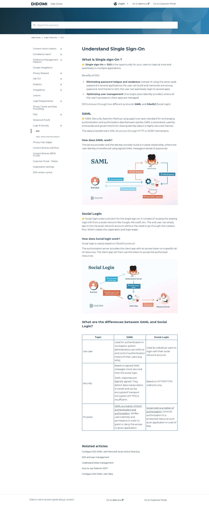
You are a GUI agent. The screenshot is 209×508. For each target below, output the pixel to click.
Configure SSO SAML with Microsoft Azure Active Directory (111, 451)
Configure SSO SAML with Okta (97, 474)
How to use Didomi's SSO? (95, 468)
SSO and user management (95, 457)
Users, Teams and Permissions (47, 137)
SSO (35, 131)
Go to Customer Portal (155, 500)
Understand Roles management (98, 463)
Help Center (56, 4)
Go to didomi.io (114, 500)
